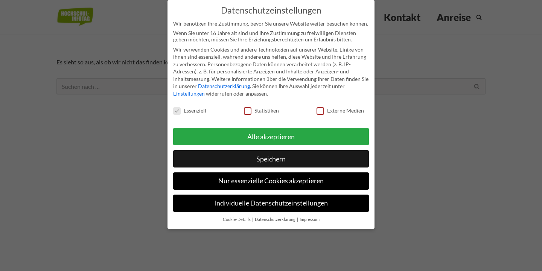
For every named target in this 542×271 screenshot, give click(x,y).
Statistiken (261, 105)
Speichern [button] (271, 153)
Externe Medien (340, 105)
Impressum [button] (310, 214)
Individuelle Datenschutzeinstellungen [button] (271, 198)
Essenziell (189, 105)
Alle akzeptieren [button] (271, 131)
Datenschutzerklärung (224, 81)
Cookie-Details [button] (237, 214)
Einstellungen (189, 88)
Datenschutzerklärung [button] (275, 214)
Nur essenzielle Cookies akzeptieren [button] (271, 176)
